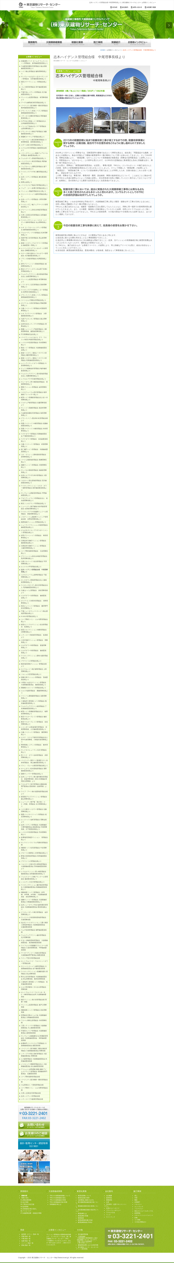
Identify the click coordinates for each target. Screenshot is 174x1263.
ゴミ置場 (137, 1220)
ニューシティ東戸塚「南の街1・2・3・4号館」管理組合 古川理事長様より (34, 804)
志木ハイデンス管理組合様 (30, 1096)
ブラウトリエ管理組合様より (31, 661)
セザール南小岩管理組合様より (32, 145)
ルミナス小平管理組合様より (31, 567)
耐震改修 (81, 1218)
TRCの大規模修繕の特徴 (58, 1200)
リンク (108, 1215)
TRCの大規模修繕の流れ (58, 1198)
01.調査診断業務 (26, 1200)
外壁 (135, 1198)
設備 (135, 1217)
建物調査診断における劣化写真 (88, 1245)
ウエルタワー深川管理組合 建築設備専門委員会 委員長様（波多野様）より (34, 786)
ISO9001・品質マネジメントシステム (115, 1205)
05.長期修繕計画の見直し (29, 1209)
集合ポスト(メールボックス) (143, 1211)
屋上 (135, 1195)
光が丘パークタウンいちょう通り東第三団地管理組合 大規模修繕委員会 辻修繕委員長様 (34, 925)
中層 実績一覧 (25, 1238)
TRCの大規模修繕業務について (60, 1195)
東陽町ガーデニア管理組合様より (33, 137)
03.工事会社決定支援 (27, 1204)
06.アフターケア (26, 1211)
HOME (102, 50)
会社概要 (109, 1195)
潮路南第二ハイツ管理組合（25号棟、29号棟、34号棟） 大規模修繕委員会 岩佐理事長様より (34, 894)
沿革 (107, 1202)
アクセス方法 (110, 1212)
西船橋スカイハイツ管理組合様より (33, 688)
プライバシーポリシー (113, 1210)
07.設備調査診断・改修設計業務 (31, 1213)
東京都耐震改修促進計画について (87, 1203)
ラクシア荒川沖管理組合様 (30, 958)
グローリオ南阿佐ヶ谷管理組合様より (34, 853)
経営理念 (109, 1198)
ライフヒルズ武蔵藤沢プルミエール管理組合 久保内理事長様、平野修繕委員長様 (34, 948)
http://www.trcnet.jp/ (61, 1258)
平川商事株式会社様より (29, 334)
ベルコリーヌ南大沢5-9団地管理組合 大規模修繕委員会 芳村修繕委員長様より (34, 866)
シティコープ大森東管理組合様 (32, 1099)
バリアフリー (138, 1209)
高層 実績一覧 (25, 1236)
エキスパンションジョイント (143, 1215)
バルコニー (138, 1204)
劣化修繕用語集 (83, 1234)
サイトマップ (110, 1217)
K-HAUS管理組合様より (29, 616)
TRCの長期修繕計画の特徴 (58, 1202)
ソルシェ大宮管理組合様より (31, 674)
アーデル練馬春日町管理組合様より (33, 102)
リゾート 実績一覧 (27, 1243)
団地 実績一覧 (25, 1245)
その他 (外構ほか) (140, 1222)
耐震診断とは (82, 1213)
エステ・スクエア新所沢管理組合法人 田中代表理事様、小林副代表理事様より (35, 740)
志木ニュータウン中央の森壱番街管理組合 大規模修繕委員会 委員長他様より (34, 907)
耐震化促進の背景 (84, 1198)
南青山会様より (26, 182)
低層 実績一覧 (25, 1241)
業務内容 (24, 1195)
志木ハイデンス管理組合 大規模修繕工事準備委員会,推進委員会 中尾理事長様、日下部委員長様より (34, 827)
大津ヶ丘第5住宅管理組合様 (31, 1093)
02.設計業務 (24, 1202)
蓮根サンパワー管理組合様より (32, 774)
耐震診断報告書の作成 (85, 1220)
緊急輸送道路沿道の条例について (87, 1206)
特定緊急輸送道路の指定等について (87, 1210)
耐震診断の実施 (83, 1216)
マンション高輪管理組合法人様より (33, 191)
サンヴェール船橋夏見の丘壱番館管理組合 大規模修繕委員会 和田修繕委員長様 (34, 1038)
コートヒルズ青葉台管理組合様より (33, 300)
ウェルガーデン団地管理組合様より (33, 158)
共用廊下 (137, 1202)
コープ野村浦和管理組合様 (30, 1077)
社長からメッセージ (112, 1208)
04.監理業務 (24, 1206)
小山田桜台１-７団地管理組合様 (32, 1085)
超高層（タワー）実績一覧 (30, 1234)
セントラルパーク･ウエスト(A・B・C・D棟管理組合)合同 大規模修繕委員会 (34, 994)
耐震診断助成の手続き (85, 1222)
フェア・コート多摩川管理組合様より (34, 188)
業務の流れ (25, 1198)
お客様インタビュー (114, 50)
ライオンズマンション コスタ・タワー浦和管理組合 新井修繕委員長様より (34, 488)
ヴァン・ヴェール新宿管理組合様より (34, 765)
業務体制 (109, 1200)
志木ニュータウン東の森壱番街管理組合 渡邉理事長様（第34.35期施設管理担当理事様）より (34, 779)
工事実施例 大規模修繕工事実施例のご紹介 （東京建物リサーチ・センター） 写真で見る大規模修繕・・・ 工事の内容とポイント (87, 1240)
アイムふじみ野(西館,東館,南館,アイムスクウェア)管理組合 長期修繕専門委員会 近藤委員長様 (34, 1071)
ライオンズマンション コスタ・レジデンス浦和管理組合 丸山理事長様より (34, 222)
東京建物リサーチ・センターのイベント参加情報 (87, 1248)
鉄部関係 (137, 1213)
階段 (135, 1200)
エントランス (138, 1206)
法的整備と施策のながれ (86, 1200)
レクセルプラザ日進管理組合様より (33, 379)
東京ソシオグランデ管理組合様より (33, 503)
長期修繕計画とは (55, 1204)
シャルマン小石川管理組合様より (33, 882)
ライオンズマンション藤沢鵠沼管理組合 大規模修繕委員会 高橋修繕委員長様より (34, 887)
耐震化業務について (84, 1195)
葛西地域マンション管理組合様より (33, 522)
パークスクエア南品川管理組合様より (34, 185)
